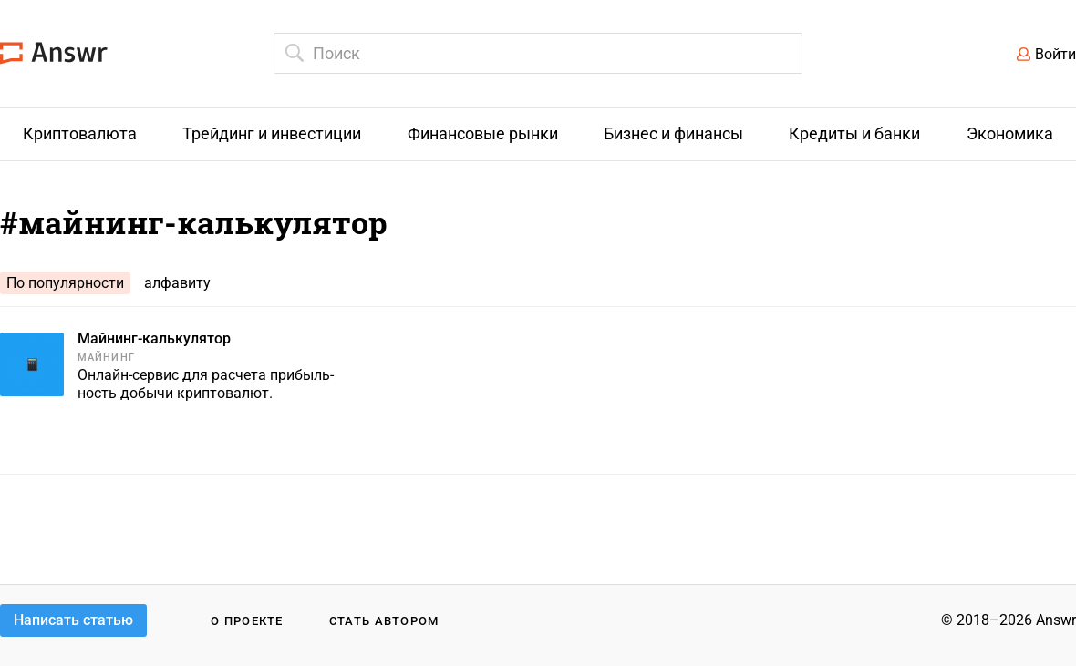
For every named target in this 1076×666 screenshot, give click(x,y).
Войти (1055, 54)
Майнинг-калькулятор (154, 338)
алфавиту (177, 283)
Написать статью (73, 620)
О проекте (247, 621)
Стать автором (384, 621)
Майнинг (106, 358)
